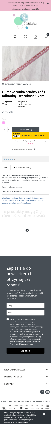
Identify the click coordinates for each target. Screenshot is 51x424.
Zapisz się (25, 350)
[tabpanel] (25, 189)
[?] (34, 149)
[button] (5, 36)
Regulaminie (25, 344)
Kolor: (4, 119)
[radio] (3, 122)
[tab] (6, 167)
